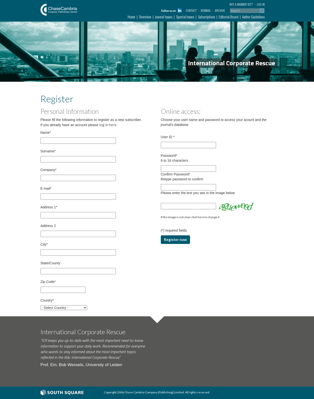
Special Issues (185, 16)
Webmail (206, 10)
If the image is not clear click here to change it (190, 217)
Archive (220, 10)
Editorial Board (228, 16)
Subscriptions (206, 16)
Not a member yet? (241, 4)
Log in (261, 4)
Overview (145, 16)
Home (131, 16)
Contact (191, 10)
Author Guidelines (253, 16)
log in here (107, 124)
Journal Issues (163, 16)
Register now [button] (175, 239)
